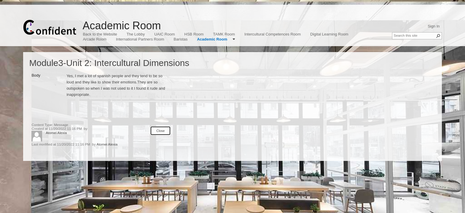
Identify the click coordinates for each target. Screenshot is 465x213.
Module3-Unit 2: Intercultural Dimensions (109, 63)
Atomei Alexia (56, 133)
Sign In (433, 26)
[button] (438, 36)
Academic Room (121, 26)
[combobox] (414, 35)
